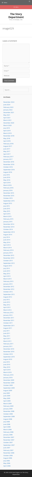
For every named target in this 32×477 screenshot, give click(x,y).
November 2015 (8, 196)
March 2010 (7, 372)
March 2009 (7, 403)
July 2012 (6, 300)
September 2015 (9, 201)
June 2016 (6, 177)
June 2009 (6, 396)
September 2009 (9, 388)
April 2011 (6, 338)
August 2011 (7, 328)
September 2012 (9, 294)
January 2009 (7, 409)
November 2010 (8, 352)
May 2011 (6, 336)
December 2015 (8, 193)
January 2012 (7, 315)
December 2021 (8, 112)
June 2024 (6, 105)
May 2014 (6, 242)
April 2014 (6, 245)
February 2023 (8, 107)
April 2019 (6, 131)
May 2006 (6, 463)
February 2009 (8, 406)
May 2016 (6, 180)
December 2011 (8, 318)
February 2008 (8, 432)
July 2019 (6, 128)
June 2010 (6, 364)
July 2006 (6, 461)
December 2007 (8, 437)
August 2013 (7, 266)
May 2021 (6, 115)
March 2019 (7, 133)
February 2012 (8, 312)
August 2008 (7, 419)
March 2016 (7, 185)
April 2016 (6, 183)
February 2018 (8, 144)
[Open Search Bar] (29, 1)
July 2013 (6, 268)
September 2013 (9, 263)
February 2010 (8, 375)
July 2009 (6, 393)
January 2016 (7, 190)
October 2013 (8, 261)
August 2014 (7, 235)
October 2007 (8, 442)
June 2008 (6, 424)
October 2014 (8, 229)
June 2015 (6, 209)
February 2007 (8, 450)
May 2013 (6, 274)
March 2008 (7, 429)
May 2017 (6, 151)
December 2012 (8, 286)
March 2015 (7, 216)
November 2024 (8, 102)
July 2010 (6, 362)
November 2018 (8, 136)
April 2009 (6, 401)
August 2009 (7, 390)
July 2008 (6, 422)
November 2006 (8, 453)
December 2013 (8, 255)
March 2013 (7, 279)
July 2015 (6, 206)
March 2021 (7, 120)
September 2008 (9, 416)
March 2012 (7, 310)
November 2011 (8, 320)
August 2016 (7, 172)
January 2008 (7, 435)
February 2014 (8, 250)
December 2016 (8, 162)
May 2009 (6, 398)
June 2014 (6, 240)
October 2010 (8, 354)
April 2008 (6, 427)
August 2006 (7, 458)
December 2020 (8, 123)
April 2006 (6, 466)
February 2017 (8, 157)
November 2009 (8, 383)
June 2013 (6, 271)
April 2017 (6, 154)
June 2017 (6, 149)
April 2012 (6, 307)
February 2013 (8, 281)
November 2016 (8, 164)
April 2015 (6, 214)
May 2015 (6, 211)
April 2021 (6, 118)
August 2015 (7, 203)
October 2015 (8, 198)
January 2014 (7, 253)
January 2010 (7, 377)
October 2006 (8, 455)
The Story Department (16, 15)
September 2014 (9, 232)
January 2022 (7, 110)
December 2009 (8, 380)
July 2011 (6, 331)
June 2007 (6, 448)
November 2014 (8, 227)
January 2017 (7, 159)
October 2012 (8, 292)
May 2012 (6, 305)
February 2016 (8, 188)
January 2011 (7, 346)
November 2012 (8, 289)
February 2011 (8, 344)
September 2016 (9, 170)
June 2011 (6, 333)
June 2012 (6, 302)
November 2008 (8, 411)
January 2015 (7, 222)
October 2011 (8, 323)
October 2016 (8, 167)
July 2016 (6, 175)
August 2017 (7, 146)
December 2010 (8, 349)
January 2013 (7, 284)
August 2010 (7, 359)
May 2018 (6, 138)
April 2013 (6, 276)
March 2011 (7, 341)
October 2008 (8, 414)
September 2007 (9, 445)
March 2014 (7, 248)
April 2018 (6, 141)
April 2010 (6, 370)
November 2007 (8, 440)
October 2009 (8, 385)
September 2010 (9, 357)
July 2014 (6, 237)
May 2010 (6, 367)
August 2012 (7, 297)
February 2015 (8, 219)
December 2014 (8, 224)
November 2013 (8, 258)
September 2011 (9, 326)
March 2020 (7, 125)
